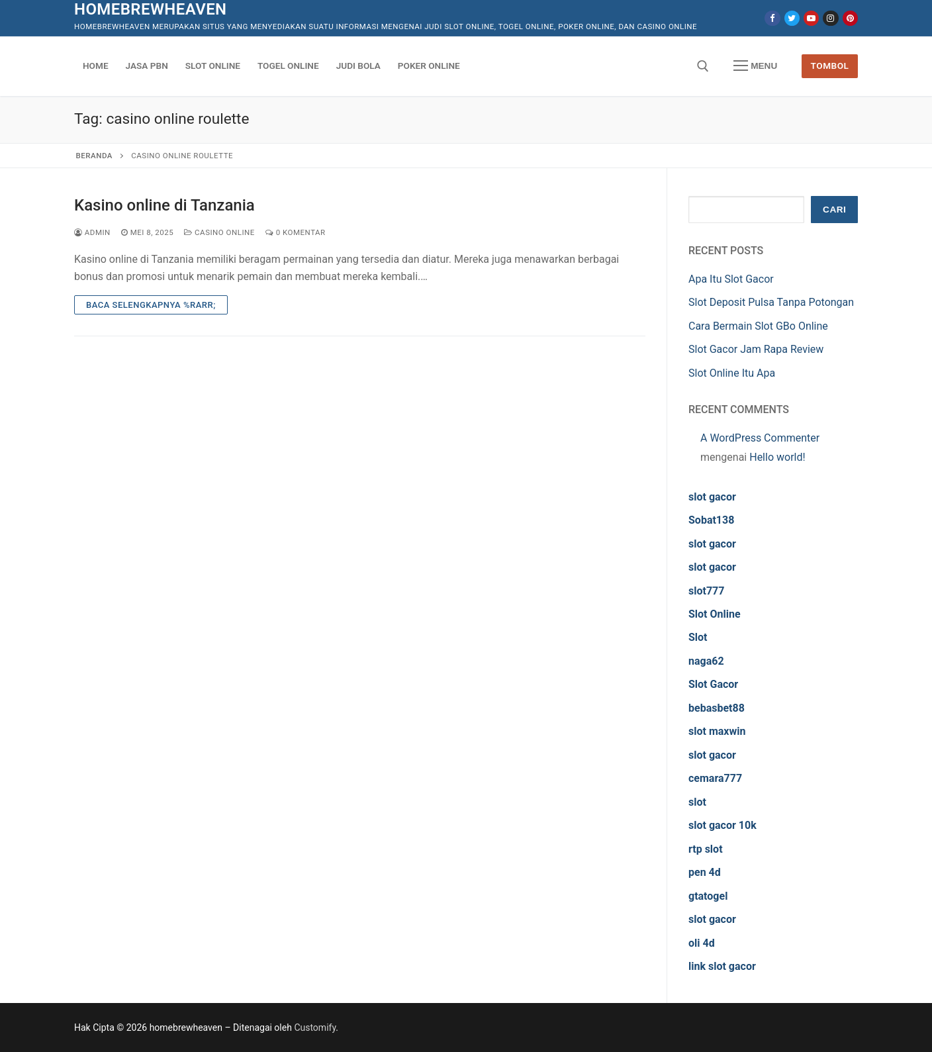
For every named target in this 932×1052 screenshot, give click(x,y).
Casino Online (219, 232)
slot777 (706, 591)
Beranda (94, 155)
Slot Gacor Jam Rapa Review (755, 349)
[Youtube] (811, 18)
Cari (834, 210)
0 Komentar (295, 232)
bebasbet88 (716, 708)
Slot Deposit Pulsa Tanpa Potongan (771, 302)
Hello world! (777, 457)
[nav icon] (755, 66)
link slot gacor (722, 966)
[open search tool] (703, 66)
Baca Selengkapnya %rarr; (151, 305)
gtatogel (707, 896)
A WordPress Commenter (759, 438)
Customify (315, 1027)
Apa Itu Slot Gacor (731, 279)
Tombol (830, 65)
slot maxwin (716, 731)
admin (92, 232)
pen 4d (704, 872)
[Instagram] (830, 18)
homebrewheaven (150, 9)
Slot (698, 637)
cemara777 (715, 778)
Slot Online (714, 614)
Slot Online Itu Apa (731, 373)
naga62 (706, 661)
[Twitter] (792, 18)
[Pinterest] (850, 18)
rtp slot (705, 849)
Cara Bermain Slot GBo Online (758, 326)
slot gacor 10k (722, 825)
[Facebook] (772, 18)
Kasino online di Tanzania (164, 205)
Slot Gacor (713, 684)
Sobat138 (711, 520)
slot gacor (712, 497)
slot (697, 802)
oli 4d (701, 943)
